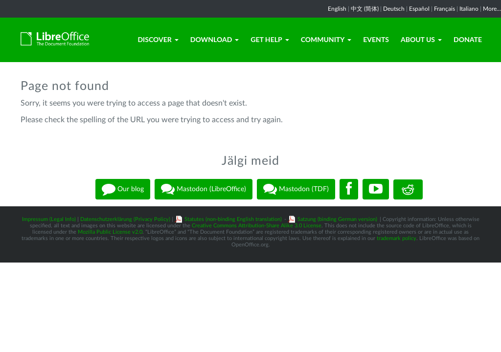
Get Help (269, 39)
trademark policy (396, 238)
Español (419, 9)
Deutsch (394, 9)
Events (376, 39)
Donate (468, 39)
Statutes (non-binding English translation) (233, 219)
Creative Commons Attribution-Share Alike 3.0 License (256, 225)
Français (444, 9)
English (337, 9)
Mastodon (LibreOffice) (203, 189)
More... (492, 9)
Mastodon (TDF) (296, 189)
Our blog (123, 189)
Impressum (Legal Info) (49, 219)
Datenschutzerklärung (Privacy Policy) (125, 219)
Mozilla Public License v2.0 (110, 232)
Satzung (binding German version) (337, 219)
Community (326, 39)
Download (214, 39)
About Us (421, 39)
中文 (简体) (365, 9)
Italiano (468, 9)
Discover (157, 39)
